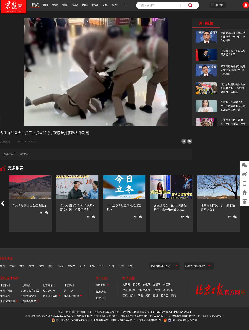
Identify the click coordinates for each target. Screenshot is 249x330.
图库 (85, 4)
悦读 (95, 4)
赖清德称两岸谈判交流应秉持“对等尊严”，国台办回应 (233, 70)
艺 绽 (68, 290)
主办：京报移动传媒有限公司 (103, 312)
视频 (35, 5)
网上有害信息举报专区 (184, 320)
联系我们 (101, 298)
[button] (2, 203)
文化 (105, 4)
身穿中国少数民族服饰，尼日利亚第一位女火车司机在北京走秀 (233, 124)
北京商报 (69, 285)
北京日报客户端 (30, 290)
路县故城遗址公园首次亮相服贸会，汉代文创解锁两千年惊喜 (233, 88)
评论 (55, 4)
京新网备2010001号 (150, 320)
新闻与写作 (6, 290)
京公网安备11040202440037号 (73, 320)
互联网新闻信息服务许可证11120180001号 (49, 315)
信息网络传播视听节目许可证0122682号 (143, 315)
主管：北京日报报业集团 (72, 312)
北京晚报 (26, 285)
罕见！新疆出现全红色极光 (29, 205)
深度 (65, 4)
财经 (115, 4)
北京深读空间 (28, 296)
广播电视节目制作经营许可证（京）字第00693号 (196, 315)
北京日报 (5, 285)
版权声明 (101, 291)
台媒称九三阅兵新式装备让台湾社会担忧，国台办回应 (233, 36)
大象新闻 (6, 141)
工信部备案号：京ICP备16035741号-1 (114, 320)
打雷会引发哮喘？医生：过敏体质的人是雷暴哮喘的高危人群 (233, 106)
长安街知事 (49, 290)
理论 (75, 4)
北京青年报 (49, 285)
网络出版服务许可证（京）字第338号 (97, 315)
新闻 (45, 4)
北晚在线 (5, 296)
